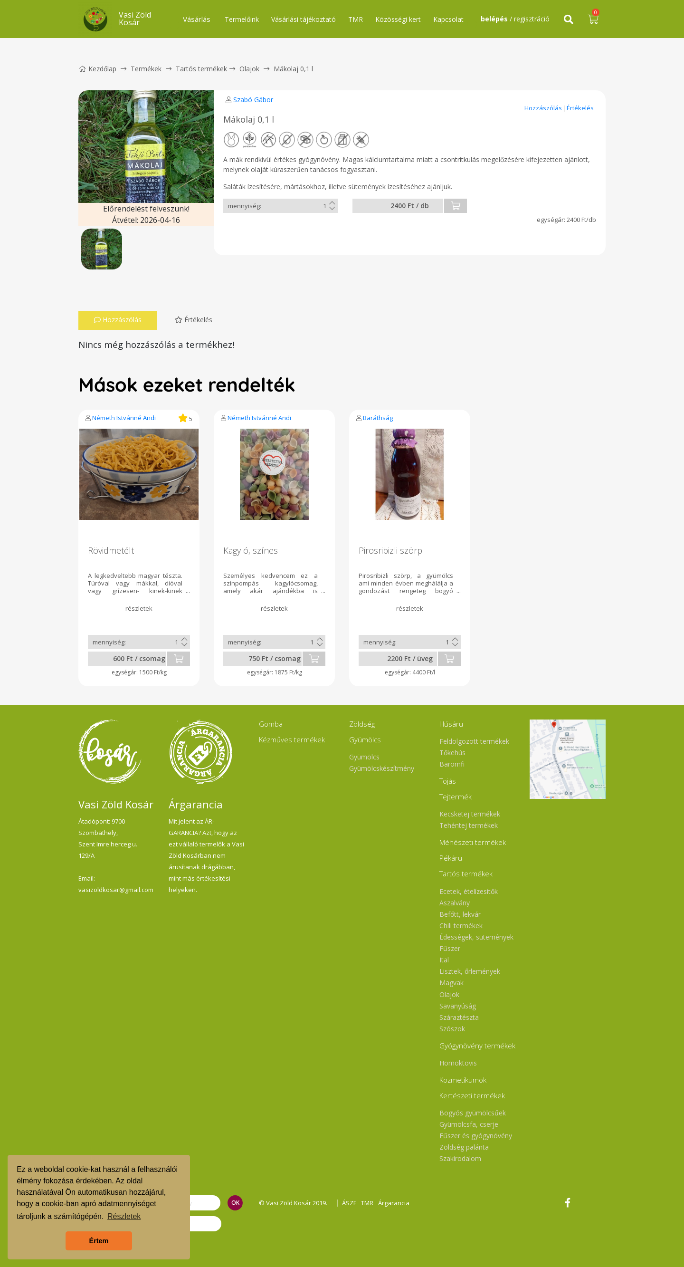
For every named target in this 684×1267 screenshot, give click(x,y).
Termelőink (242, 19)
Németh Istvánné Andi (124, 417)
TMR (355, 19)
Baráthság (378, 417)
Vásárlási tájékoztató (303, 19)
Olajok (249, 68)
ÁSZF (349, 1203)
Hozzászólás (543, 108)
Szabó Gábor (253, 99)
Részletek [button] (124, 1216)
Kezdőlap (97, 68)
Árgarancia (393, 1203)
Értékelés (580, 108)
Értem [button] (99, 1241)
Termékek (146, 68)
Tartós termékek (201, 68)
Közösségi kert (398, 19)
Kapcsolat (448, 19)
